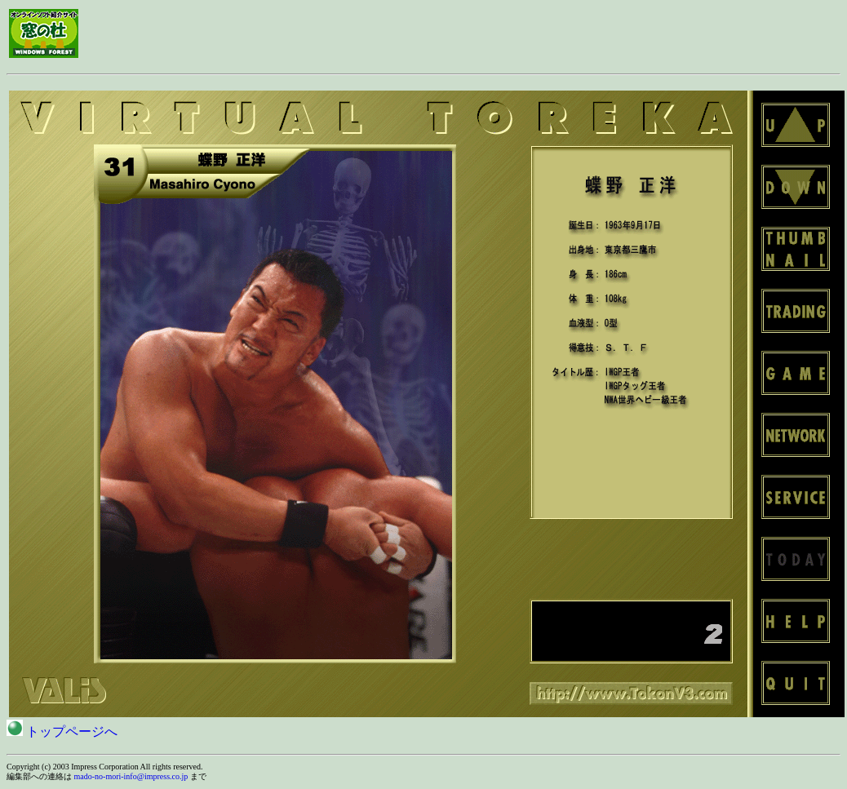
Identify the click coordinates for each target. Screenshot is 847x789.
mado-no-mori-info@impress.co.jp (131, 776)
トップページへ (62, 731)
